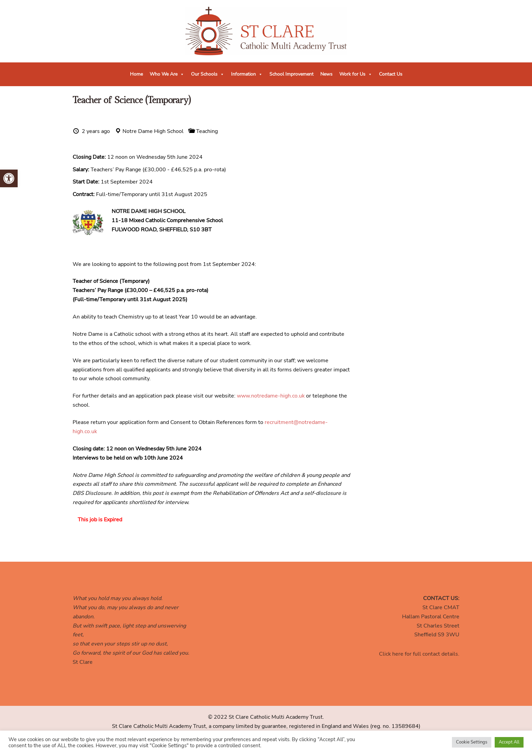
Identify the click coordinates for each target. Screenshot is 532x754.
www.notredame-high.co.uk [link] (271, 396)
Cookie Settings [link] (471, 742)
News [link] (326, 74)
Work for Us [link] (355, 74)
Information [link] (247, 74)
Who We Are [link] (167, 74)
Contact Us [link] (390, 74)
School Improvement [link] (291, 74)
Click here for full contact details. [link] (419, 654)
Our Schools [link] (207, 74)
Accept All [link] (509, 742)
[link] (9, 178)
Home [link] (136, 74)
